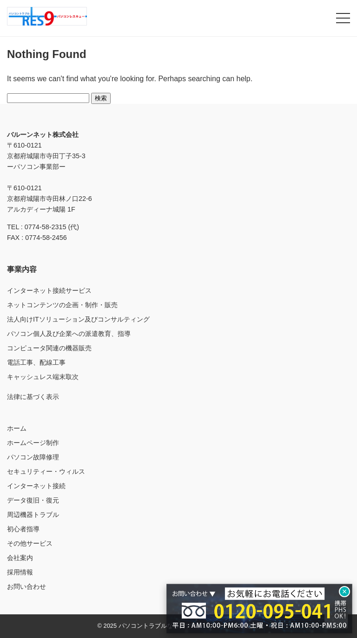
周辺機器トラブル (33, 514)
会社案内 (20, 557)
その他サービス (30, 543)
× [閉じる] (344, 591)
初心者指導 (23, 529)
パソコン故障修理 (33, 457)
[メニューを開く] (343, 18)
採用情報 (20, 572)
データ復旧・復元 (33, 500)
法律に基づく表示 (33, 396)
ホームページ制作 (33, 442)
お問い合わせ (26, 586)
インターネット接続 (36, 486)
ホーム (16, 428)
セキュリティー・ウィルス (46, 471)
